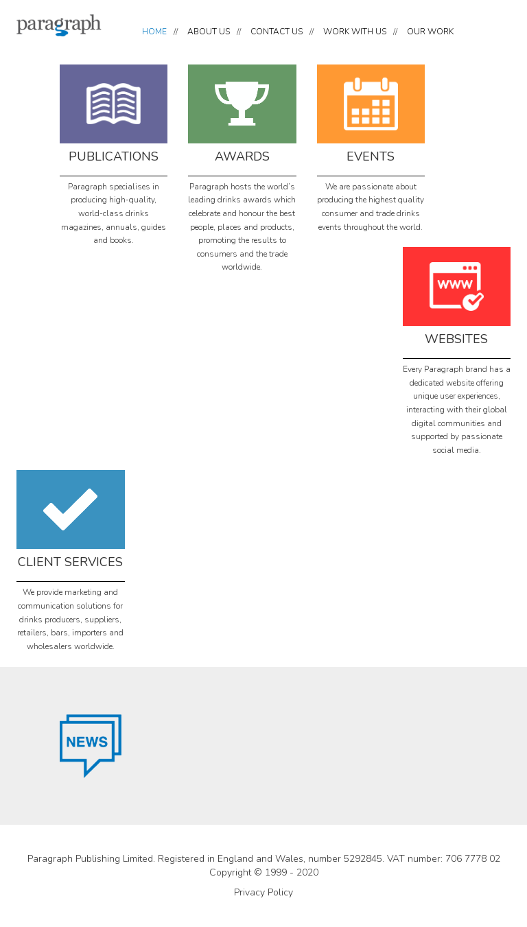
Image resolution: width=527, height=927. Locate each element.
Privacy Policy (263, 892)
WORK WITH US (354, 31)
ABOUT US (208, 31)
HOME (154, 31)
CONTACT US (276, 31)
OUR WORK (430, 31)
